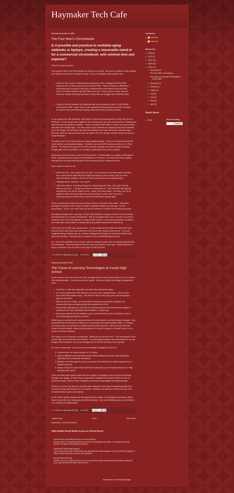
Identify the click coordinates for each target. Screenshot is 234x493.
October (153, 87)
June (152, 97)
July (152, 94)
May (152, 101)
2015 (150, 64)
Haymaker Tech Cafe (89, 14)
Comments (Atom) (69, 423)
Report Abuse (152, 112)
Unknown (154, 37)
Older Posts (131, 418)
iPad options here (74, 295)
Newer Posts (57, 418)
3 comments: (85, 255)
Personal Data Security (63, 458)
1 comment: (84, 410)
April (152, 104)
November (154, 83)
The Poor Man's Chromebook (72, 39)
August (153, 90)
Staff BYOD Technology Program (67, 449)
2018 (150, 53)
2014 (150, 67)
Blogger (128, 480)
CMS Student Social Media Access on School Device (77, 431)
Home (94, 418)
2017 (150, 57)
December (154, 70)
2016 (150, 60)
